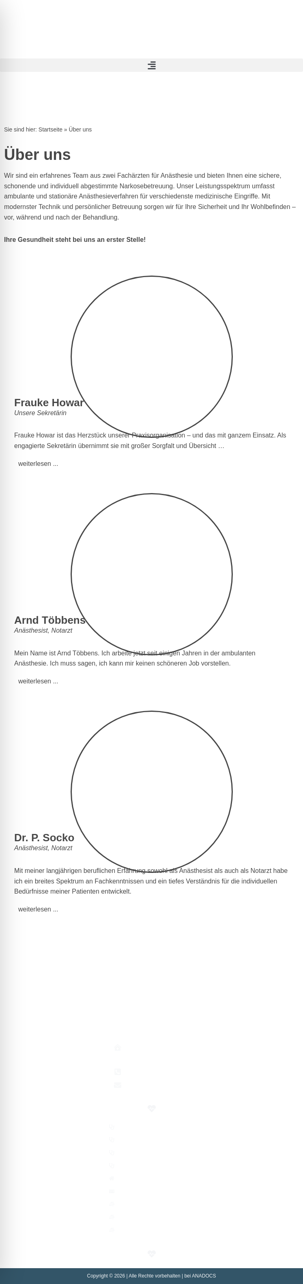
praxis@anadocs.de (159, 1084)
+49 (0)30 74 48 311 (159, 1071)
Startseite (50, 129)
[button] (151, 65)
